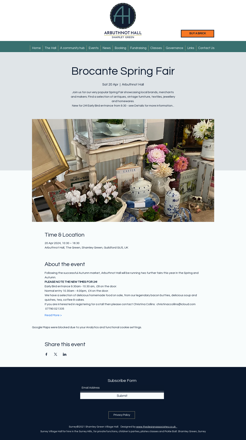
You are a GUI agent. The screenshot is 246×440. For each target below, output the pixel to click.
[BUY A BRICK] (197, 33)
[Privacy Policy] (121, 415)
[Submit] (122, 395)
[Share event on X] (55, 354)
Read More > (53, 315)
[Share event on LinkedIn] (64, 354)
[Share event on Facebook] (46, 354)
